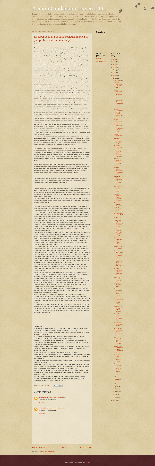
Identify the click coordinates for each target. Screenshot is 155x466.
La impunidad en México (118, 247)
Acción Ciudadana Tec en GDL (69, 8)
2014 (114, 70)
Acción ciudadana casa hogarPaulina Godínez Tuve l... (118, 127)
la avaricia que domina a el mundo (118, 324)
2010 (114, 400)
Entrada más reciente (40, 448)
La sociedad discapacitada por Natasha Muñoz (118, 358)
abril (116, 389)
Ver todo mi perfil (101, 61)
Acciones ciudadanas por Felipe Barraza (118, 85)
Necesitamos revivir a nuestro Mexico (118, 189)
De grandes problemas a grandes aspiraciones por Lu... (118, 349)
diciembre (117, 80)
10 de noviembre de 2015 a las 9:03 (55, 408)
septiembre (118, 382)
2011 (114, 78)
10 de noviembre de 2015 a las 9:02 (55, 397)
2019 (114, 59)
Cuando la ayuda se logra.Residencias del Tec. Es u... (118, 153)
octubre (117, 379)
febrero (117, 394)
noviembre (118, 375)
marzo (116, 391)
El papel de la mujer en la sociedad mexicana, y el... (118, 331)
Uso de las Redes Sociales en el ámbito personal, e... (118, 180)
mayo (116, 386)
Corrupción (117, 217)
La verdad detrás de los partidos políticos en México (118, 232)
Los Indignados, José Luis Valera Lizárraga (118, 340)
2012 (114, 75)
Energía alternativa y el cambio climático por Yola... (118, 271)
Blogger (88, 462)
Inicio (64, 448)
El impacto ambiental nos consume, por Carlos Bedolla (118, 367)
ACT (99, 58)
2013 (114, 72)
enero (116, 397)
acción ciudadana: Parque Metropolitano (118, 93)
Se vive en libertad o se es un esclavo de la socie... (118, 254)
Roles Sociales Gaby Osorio (118, 213)
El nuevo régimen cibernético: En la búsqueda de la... (118, 206)
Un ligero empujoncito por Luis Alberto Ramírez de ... (118, 113)
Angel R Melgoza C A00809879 (118, 284)
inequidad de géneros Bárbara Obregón (118, 309)
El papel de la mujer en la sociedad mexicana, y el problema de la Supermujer (61, 38)
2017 (114, 61)
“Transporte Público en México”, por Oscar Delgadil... (118, 241)
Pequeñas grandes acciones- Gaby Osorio (118, 141)
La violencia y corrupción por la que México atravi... (118, 292)
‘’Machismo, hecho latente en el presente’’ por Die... (118, 223)
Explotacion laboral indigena (117, 279)
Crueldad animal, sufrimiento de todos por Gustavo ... (118, 170)
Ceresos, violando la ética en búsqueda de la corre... (118, 162)
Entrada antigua (86, 448)
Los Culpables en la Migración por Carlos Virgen (118, 317)
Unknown (42, 397)
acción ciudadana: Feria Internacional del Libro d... (118, 102)
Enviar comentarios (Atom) (47, 451)
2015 (114, 67)
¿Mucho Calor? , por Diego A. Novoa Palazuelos (118, 263)
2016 (114, 64)
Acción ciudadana (118, 120)
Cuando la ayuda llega (118, 146)
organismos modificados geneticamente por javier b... (118, 301)
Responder (42, 402)
